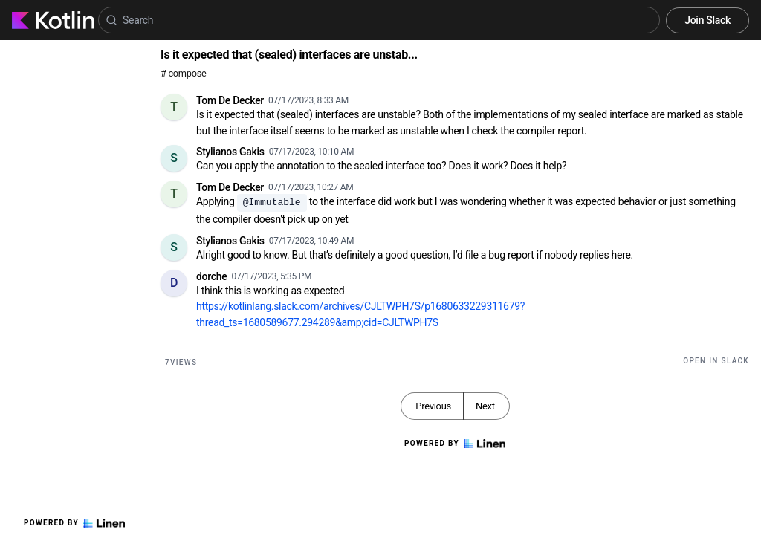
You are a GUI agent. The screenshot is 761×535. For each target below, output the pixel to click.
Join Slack (707, 20)
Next (485, 406)
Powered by (74, 523)
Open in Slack (716, 361)
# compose (183, 73)
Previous (433, 406)
